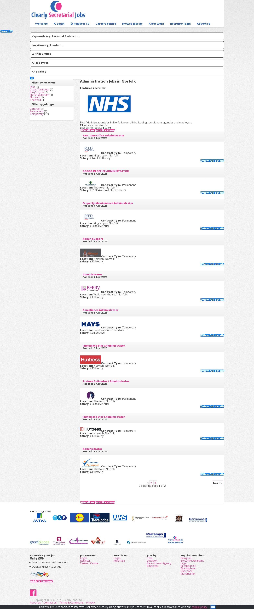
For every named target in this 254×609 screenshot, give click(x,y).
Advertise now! (42, 581)
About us (35, 602)
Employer (152, 566)
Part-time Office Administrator (104, 135)
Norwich (35, 97)
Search (6, 31)
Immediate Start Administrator (104, 345)
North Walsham (39, 94)
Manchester (187, 573)
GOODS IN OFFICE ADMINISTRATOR (106, 171)
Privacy (90, 602)
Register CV (80, 23)
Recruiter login (180, 23)
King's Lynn (37, 92)
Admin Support (93, 239)
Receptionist (188, 566)
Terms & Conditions (71, 602)
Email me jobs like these (99, 130)
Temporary (37, 114)
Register (85, 560)
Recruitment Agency (159, 563)
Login (59, 23)
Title (149, 558)
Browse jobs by (132, 23)
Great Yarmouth (39, 89)
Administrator (92, 274)
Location (152, 560)
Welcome (41, 23)
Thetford (35, 100)
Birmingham (188, 568)
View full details (213, 160)
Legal (183, 563)
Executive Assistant (192, 560)
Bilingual (185, 558)
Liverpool (186, 571)
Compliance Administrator (101, 310)
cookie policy (199, 607)
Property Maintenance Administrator (108, 203)
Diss (32, 87)
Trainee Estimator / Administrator (106, 381)
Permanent (36, 111)
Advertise (203, 23)
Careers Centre (89, 563)
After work (156, 23)
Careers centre (106, 23)
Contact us (50, 602)
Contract (35, 109)
